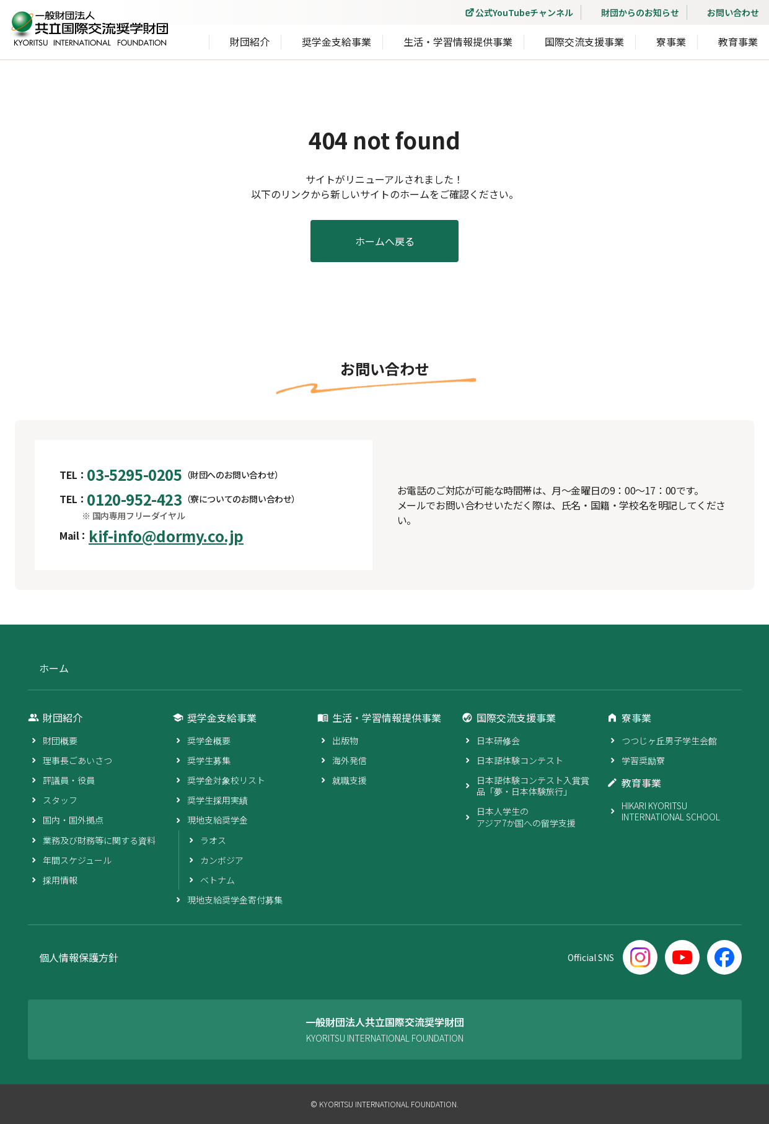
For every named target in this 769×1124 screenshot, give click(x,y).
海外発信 (349, 760)
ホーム (54, 668)
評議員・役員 (69, 780)
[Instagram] (640, 957)
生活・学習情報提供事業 (457, 44)
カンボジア (222, 860)
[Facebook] (724, 957)
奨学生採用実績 (217, 800)
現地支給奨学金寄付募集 (235, 899)
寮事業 (671, 44)
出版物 (345, 740)
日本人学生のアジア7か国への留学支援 (526, 816)
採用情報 (60, 880)
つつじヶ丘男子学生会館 (669, 740)
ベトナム (217, 880)
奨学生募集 (209, 760)
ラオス (213, 840)
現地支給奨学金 (217, 820)
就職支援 (349, 780)
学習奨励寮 (643, 760)
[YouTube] (682, 957)
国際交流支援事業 (584, 44)
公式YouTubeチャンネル (524, 12)
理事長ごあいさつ (77, 760)
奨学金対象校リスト (226, 780)
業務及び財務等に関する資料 (99, 840)
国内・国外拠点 (73, 820)
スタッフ (60, 800)
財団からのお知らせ (640, 12)
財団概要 (60, 740)
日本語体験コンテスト (520, 760)
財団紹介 (250, 44)
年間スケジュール (77, 860)
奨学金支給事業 (336, 44)
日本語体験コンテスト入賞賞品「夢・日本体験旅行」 (533, 785)
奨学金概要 (209, 740)
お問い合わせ (733, 12)
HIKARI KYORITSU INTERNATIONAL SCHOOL (671, 811)
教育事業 (738, 44)
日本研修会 (498, 740)
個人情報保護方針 (78, 957)
